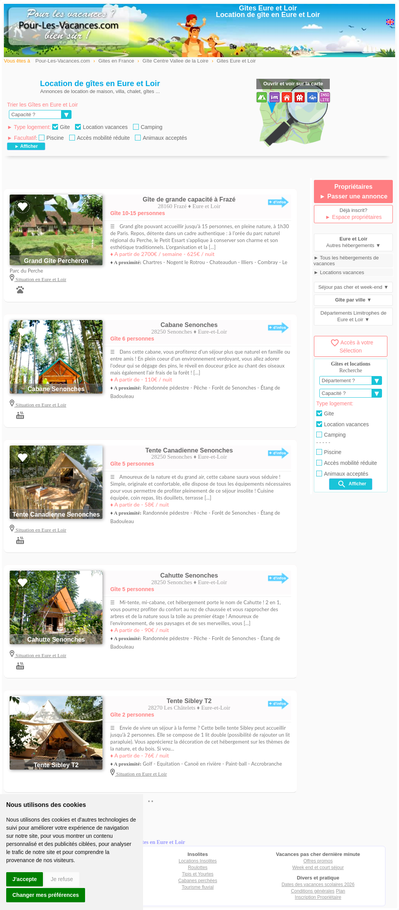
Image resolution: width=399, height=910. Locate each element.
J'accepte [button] (24, 879)
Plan (340, 891)
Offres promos (318, 861)
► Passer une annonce (353, 196)
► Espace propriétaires (353, 217)
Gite (61, 127)
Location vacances (101, 127)
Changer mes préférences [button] (45, 895)
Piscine (51, 138)
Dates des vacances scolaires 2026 (318, 884)
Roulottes (198, 867)
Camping (147, 127)
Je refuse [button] (62, 879)
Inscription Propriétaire (318, 897)
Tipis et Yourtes (197, 874)
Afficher (351, 484)
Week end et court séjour (318, 867)
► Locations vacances (339, 272)
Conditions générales (312, 891)
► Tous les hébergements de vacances (346, 260)
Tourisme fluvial (198, 887)
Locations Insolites (198, 861)
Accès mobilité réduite (99, 138)
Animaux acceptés (161, 138)
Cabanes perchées (197, 880)
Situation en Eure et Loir (40, 279)
